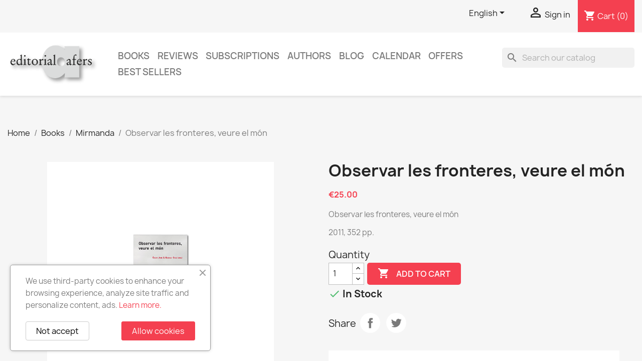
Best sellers (150, 72)
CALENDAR (396, 56)
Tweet (396, 323)
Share (370, 323)
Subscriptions (242, 56)
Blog (351, 56)
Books (133, 56)
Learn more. (140, 305)
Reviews (177, 56)
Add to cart (414, 273)
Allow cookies (158, 330)
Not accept (57, 330)
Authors (309, 56)
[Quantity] (341, 274)
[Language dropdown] (488, 14)
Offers (445, 56)
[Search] (568, 58)
